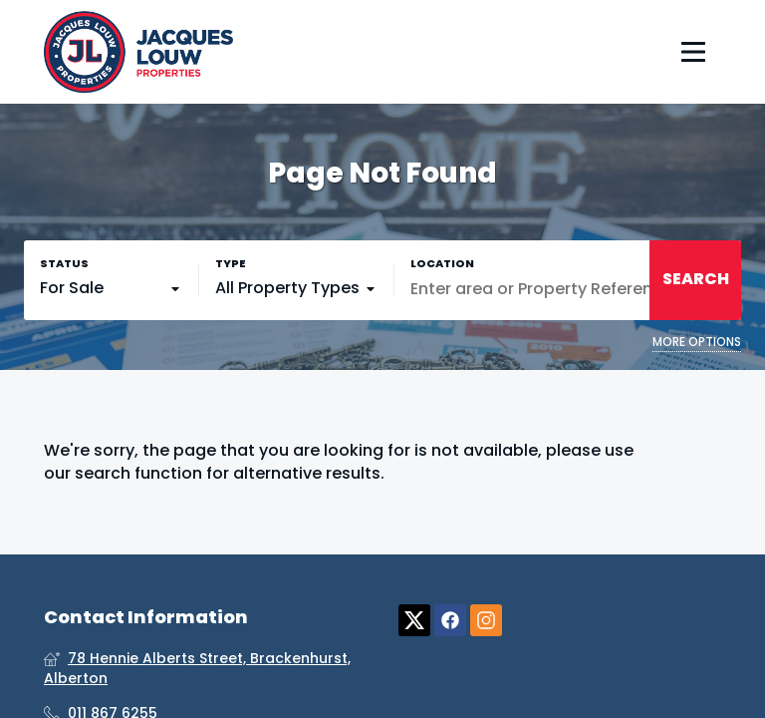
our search (87, 474)
